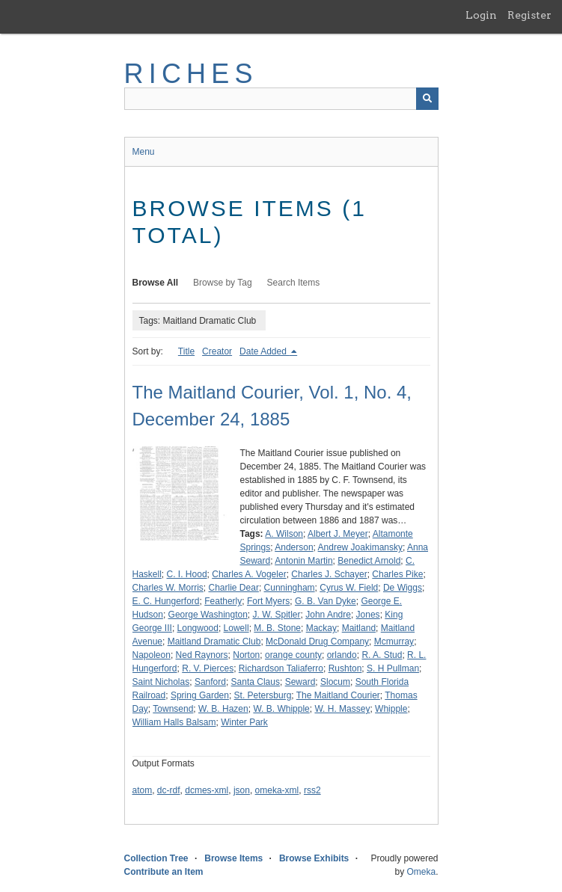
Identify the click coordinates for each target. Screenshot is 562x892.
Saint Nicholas (161, 682)
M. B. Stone (277, 628)
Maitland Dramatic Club (214, 641)
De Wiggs (402, 587)
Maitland (359, 628)
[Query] (281, 98)
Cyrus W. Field (349, 587)
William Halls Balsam (174, 722)
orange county (293, 655)
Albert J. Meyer (338, 534)
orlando (342, 655)
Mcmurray (394, 641)
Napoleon (151, 655)
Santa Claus (255, 682)
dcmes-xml (206, 790)
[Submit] (427, 98)
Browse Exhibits (314, 858)
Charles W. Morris (168, 587)
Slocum (335, 682)
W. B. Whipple (281, 709)
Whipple (391, 709)
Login (481, 15)
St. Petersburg (263, 695)
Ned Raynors (202, 655)
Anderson (294, 547)
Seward (300, 682)
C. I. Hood (187, 574)
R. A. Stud (381, 655)
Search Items (293, 282)
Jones (368, 614)
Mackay (321, 628)
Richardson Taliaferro (281, 668)
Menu (143, 152)
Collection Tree (156, 858)
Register (529, 15)
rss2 (312, 790)
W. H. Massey (342, 709)
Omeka (421, 872)
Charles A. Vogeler (249, 574)
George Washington (208, 614)
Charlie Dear (234, 587)
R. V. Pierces (207, 668)
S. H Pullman (393, 668)
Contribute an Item (164, 872)
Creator (217, 351)
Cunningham (289, 587)
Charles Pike (397, 574)
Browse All (155, 282)
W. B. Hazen (223, 709)
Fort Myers (268, 601)
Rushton (345, 668)
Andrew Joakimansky (360, 547)
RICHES (191, 73)
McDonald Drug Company (317, 641)
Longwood (198, 628)
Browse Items (233, 858)
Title (186, 351)
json (241, 790)
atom (142, 790)
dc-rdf (168, 790)
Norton (246, 655)
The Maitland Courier (338, 695)
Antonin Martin (303, 561)
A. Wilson (284, 534)
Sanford (210, 682)
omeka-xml (277, 790)
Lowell (236, 628)
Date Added (264, 351)
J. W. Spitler (277, 614)
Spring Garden (200, 695)
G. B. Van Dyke (325, 601)
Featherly (223, 601)
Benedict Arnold (368, 561)
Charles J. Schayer (329, 574)
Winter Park (244, 722)
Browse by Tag (222, 282)
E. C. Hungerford (166, 601)
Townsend (173, 709)
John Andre (328, 614)
